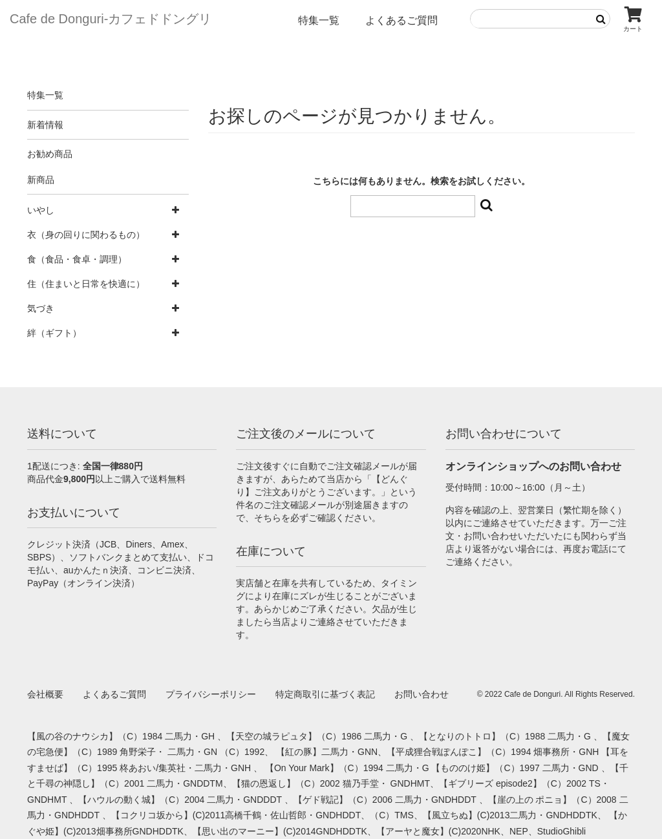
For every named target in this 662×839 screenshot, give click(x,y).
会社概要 (45, 694)
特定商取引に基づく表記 (325, 694)
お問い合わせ (421, 694)
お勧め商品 (49, 154)
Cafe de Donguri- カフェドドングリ (110, 19)
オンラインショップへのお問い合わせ (533, 466)
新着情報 (45, 125)
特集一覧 (318, 20)
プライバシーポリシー (211, 694)
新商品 (40, 180)
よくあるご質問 (401, 20)
